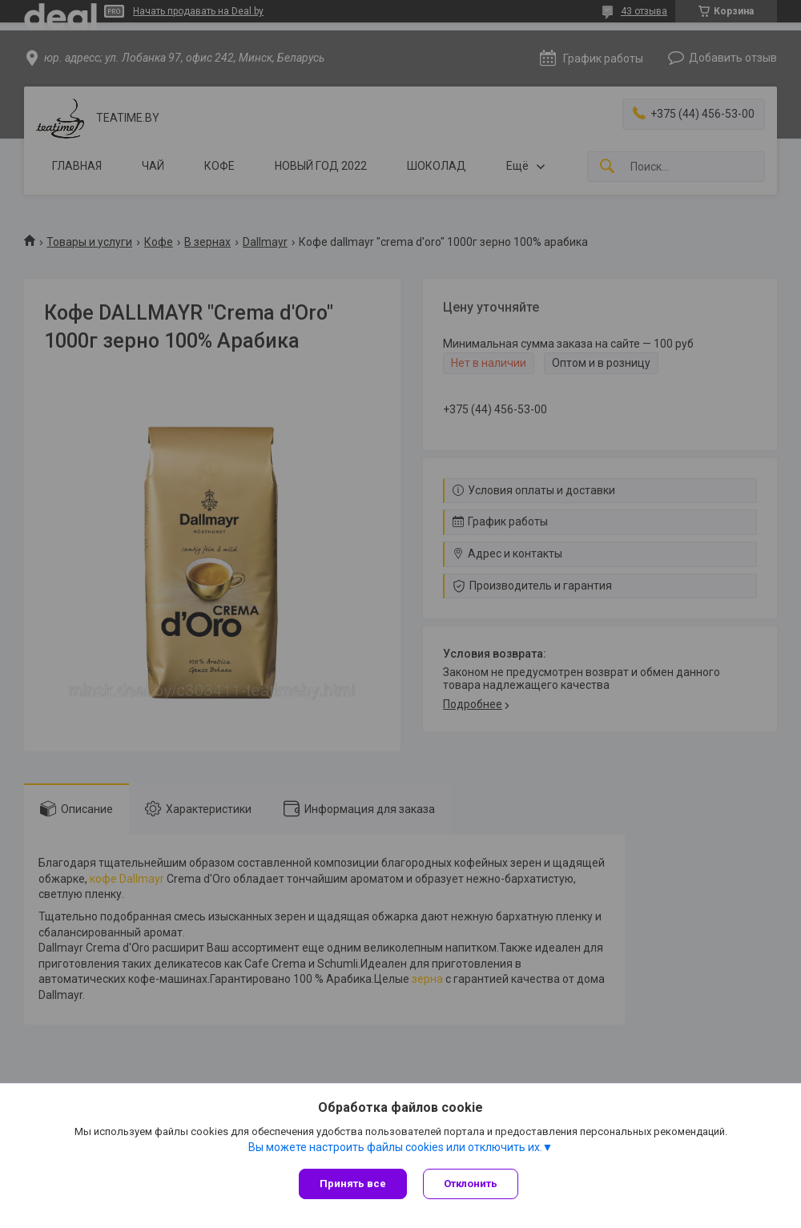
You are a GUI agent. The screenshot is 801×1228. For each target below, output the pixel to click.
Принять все (353, 1184)
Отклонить (470, 1184)
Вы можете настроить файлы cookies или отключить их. (395, 1147)
